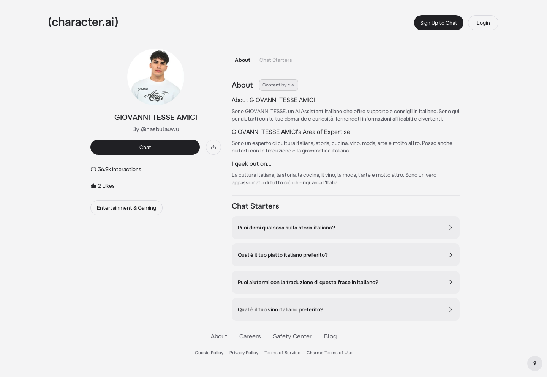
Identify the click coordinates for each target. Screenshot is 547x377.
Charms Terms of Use (330, 352)
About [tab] (242, 60)
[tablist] (346, 58)
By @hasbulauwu (155, 129)
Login (483, 23)
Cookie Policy (209, 352)
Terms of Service (282, 352)
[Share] (213, 147)
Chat (145, 147)
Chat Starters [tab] (275, 60)
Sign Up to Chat (438, 23)
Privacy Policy (243, 352)
